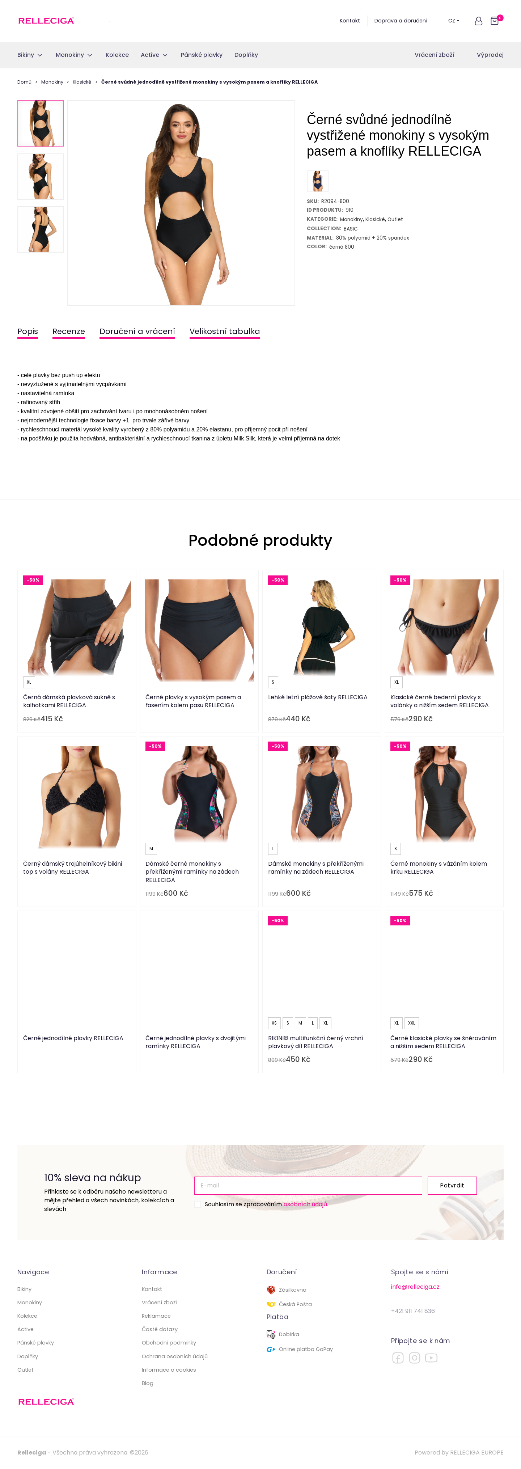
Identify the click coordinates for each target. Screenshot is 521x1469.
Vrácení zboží (434, 55)
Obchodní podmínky (169, 1342)
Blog (147, 1383)
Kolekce (27, 1316)
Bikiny (24, 1289)
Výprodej (490, 55)
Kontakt (350, 20)
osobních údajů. (306, 1204)
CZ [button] (453, 20)
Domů (24, 82)
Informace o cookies (169, 1369)
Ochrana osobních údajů (175, 1356)
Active (25, 1329)
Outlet (25, 1369)
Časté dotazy (160, 1329)
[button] (478, 21)
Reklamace (156, 1316)
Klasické (82, 82)
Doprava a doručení (400, 20)
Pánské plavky (35, 1342)
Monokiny (52, 82)
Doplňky (27, 1356)
